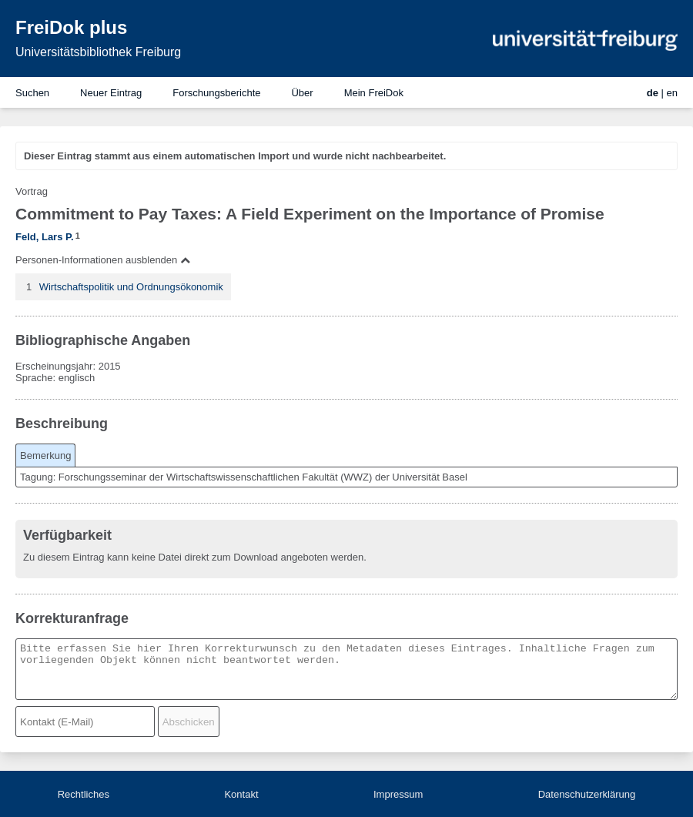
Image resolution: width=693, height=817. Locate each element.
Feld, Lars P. (44, 237)
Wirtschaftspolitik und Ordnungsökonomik (131, 287)
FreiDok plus (71, 27)
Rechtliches (83, 794)
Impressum (398, 794)
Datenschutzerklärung (586, 794)
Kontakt (241, 794)
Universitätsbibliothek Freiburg (98, 52)
